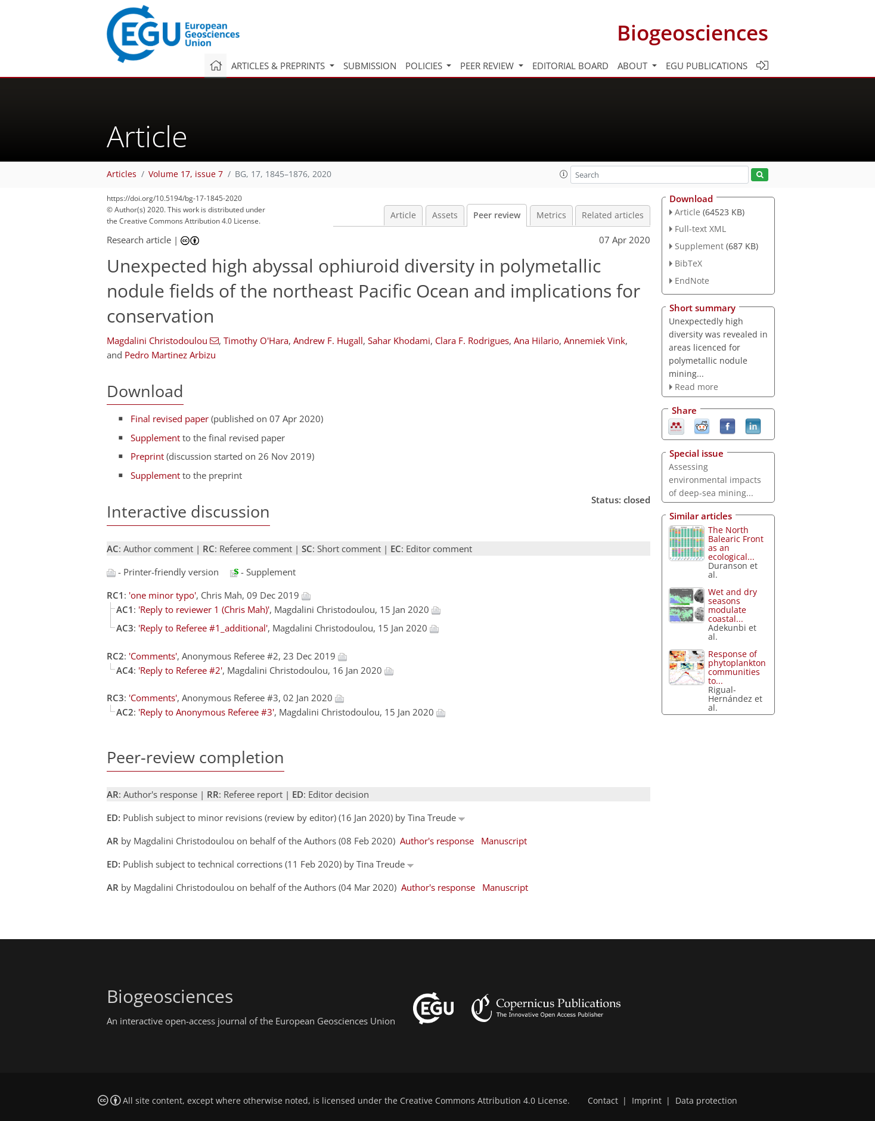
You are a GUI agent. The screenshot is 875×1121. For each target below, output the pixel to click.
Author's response (437, 841)
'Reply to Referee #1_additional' (203, 628)
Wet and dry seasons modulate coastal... (732, 605)
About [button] (634, 66)
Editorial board (570, 66)
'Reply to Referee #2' (180, 670)
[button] (564, 174)
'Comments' (153, 656)
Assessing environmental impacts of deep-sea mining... (715, 479)
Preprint (147, 456)
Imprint (647, 1100)
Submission (369, 66)
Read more (696, 386)
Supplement (155, 438)
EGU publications (706, 66)
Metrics (551, 215)
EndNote (692, 280)
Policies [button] (425, 66)
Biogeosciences (692, 32)
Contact (603, 1100)
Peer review (496, 215)
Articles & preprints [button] (279, 66)
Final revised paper (170, 419)
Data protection (706, 1100)
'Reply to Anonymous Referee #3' (206, 712)
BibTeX (688, 263)
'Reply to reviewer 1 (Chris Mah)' (203, 609)
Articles (121, 174)
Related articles (613, 215)
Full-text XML (700, 228)
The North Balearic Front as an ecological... (736, 543)
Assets (445, 215)
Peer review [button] (488, 66)
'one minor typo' (162, 595)
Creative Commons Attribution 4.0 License (483, 1100)
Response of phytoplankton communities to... (737, 667)
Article (403, 215)
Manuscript (504, 841)
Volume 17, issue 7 (185, 174)
